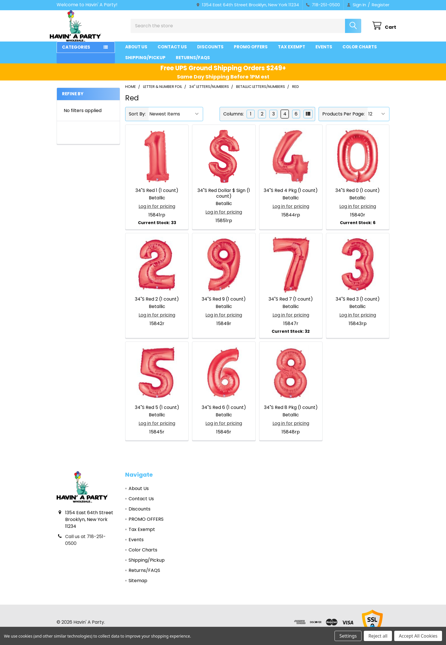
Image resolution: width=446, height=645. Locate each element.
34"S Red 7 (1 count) (291, 304)
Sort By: (137, 119)
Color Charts (359, 52)
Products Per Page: (343, 119)
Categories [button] (76, 52)
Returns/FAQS (193, 63)
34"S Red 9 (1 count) (224, 304)
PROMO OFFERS (251, 52)
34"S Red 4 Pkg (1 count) (291, 195)
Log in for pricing (157, 211)
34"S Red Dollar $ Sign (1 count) (223, 198)
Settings (348, 636)
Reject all (377, 636)
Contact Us (172, 52)
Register (380, 5)
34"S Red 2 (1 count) (157, 304)
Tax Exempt (291, 52)
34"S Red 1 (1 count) (156, 195)
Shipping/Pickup (145, 63)
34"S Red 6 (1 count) (224, 412)
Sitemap (138, 585)
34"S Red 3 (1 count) (358, 304)
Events (323, 52)
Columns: (233, 119)
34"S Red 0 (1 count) (357, 195)
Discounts (210, 52)
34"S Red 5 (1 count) (157, 412)
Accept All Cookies (418, 636)
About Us (136, 52)
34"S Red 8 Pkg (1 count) (291, 412)
